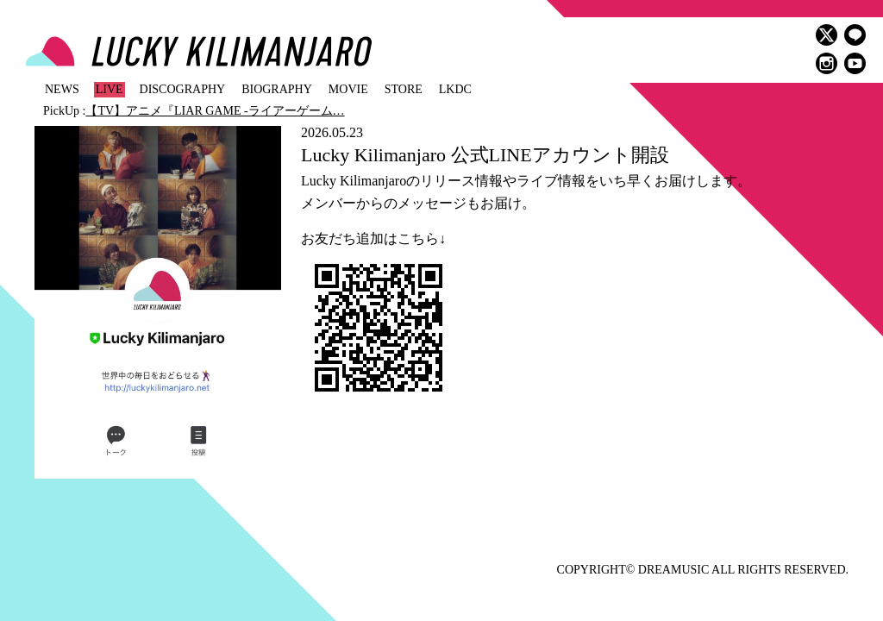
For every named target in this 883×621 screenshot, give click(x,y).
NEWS (62, 89)
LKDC (455, 89)
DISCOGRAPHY (183, 89)
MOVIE (348, 89)
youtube (855, 63)
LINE (855, 35)
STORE (404, 89)
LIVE (109, 89)
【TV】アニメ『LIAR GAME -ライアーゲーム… (214, 110)
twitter (826, 35)
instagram (826, 63)
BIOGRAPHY (276, 89)
